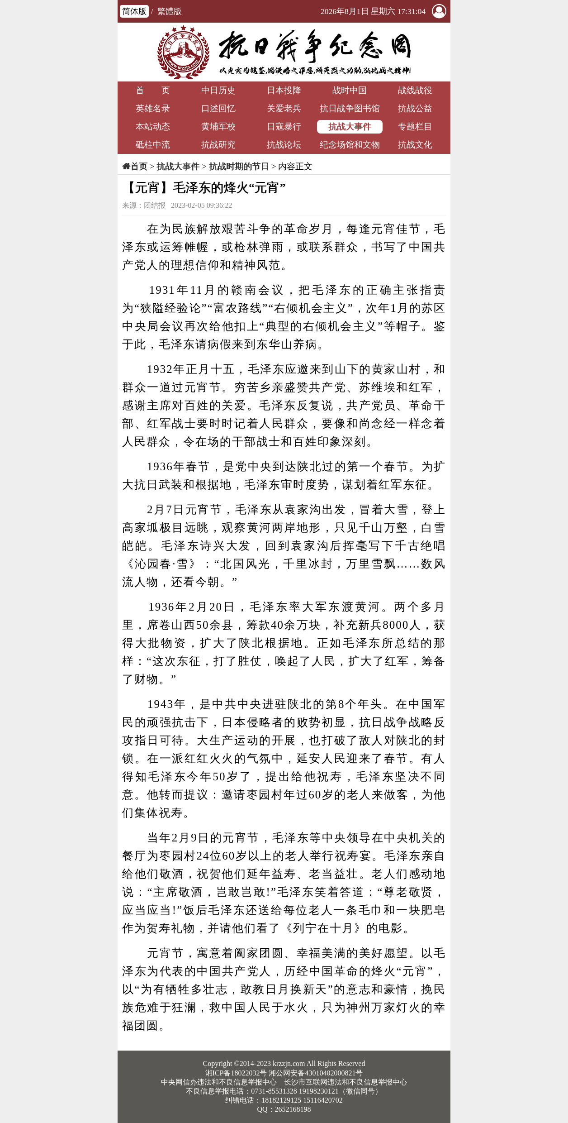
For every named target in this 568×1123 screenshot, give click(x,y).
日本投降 (284, 90)
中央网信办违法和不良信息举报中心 (219, 1082)
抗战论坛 (284, 144)
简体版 (134, 11)
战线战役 (415, 90)
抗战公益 (415, 108)
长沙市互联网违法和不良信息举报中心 (345, 1082)
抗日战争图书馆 (350, 108)
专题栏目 (415, 126)
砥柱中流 (153, 144)
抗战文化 (415, 144)
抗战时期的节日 (239, 166)
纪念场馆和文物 (350, 144)
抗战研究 (218, 144)
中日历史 (218, 90)
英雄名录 (153, 108)
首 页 (153, 90)
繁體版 (169, 11)
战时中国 (349, 90)
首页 (138, 166)
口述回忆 (218, 108)
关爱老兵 (284, 108)
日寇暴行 (284, 126)
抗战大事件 (349, 126)
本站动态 (153, 126)
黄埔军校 (218, 126)
